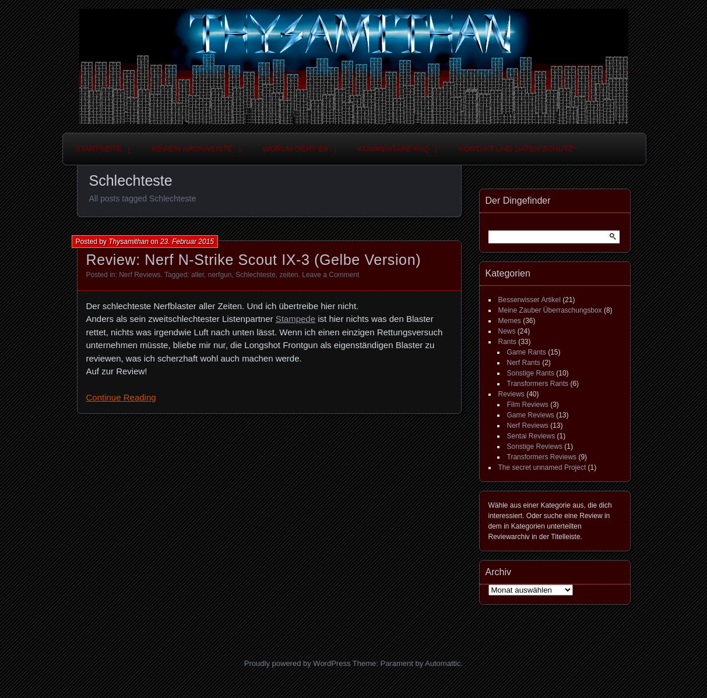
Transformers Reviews (542, 457)
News (507, 331)
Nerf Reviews (139, 275)
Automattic (442, 663)
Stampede (295, 319)
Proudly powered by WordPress (297, 663)
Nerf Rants (523, 363)
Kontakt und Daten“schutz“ (517, 148)
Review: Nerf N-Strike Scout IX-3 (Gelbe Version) (253, 259)
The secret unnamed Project (542, 467)
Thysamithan (128, 242)
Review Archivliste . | (196, 148)
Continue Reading (121, 397)
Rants (507, 342)
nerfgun (220, 275)
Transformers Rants (538, 384)
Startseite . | (103, 148)
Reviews (511, 394)
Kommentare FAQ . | (397, 148)
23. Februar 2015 (187, 242)
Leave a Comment (330, 275)
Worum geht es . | (299, 148)
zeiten (289, 275)
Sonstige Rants (530, 373)
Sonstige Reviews (534, 446)
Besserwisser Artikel (529, 300)
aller (197, 275)
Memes (509, 321)
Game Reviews (530, 415)
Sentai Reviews (531, 436)
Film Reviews (527, 405)
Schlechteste (255, 275)
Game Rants (526, 352)
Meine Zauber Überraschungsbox (550, 310)
